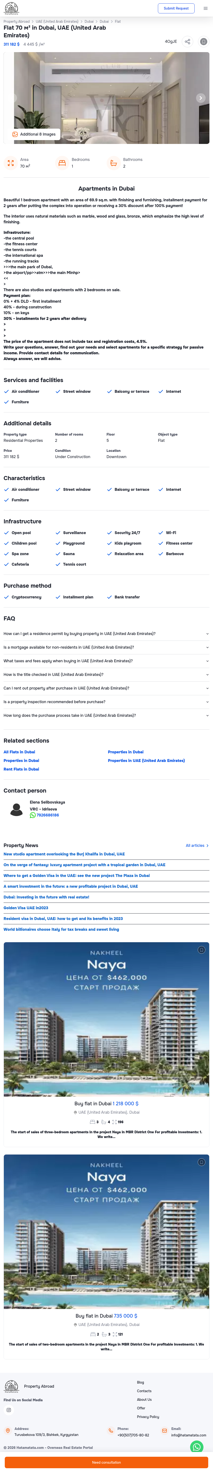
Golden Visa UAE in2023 (26, 907)
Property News (21, 846)
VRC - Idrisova (43, 809)
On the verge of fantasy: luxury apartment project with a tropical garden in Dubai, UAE (84, 864)
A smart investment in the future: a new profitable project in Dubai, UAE (71, 886)
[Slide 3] (86, 137)
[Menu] (205, 8)
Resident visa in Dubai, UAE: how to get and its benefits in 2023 (63, 918)
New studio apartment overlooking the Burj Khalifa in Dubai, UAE (64, 854)
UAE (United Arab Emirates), (103, 1112)
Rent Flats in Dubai (21, 769)
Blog (140, 1382)
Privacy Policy (148, 1417)
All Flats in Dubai (19, 752)
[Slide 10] (126, 137)
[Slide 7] (109, 137)
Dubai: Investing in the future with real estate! (46, 897)
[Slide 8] (115, 137)
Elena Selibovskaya (47, 802)
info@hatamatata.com (188, 1435)
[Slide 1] (75, 137)
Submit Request (176, 8)
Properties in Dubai (126, 752)
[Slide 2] (80, 137)
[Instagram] (9, 1410)
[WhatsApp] (196, 1447)
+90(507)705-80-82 (133, 1435)
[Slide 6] (103, 137)
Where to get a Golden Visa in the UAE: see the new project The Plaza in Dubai (77, 875)
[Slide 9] (120, 137)
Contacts (144, 1391)
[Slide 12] (138, 137)
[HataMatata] (11, 1386)
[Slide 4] (92, 137)
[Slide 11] (132, 137)
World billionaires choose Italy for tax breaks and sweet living (61, 929)
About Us (144, 1399)
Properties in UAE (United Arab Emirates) (146, 760)
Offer (141, 1408)
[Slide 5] (98, 137)
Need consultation (106, 1462)
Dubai (134, 1112)
